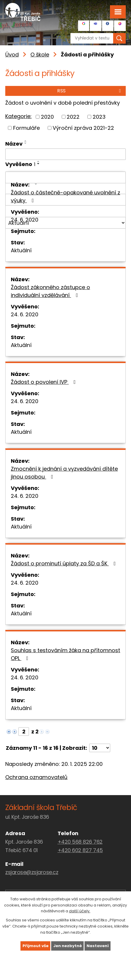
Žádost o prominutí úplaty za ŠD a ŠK (64, 563)
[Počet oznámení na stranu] (99, 748)
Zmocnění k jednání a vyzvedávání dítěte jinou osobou (64, 472)
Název (14, 143)
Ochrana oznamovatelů (36, 777)
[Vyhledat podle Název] (65, 154)
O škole (39, 54)
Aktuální (21, 250)
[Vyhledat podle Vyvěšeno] (65, 177)
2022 (73, 116)
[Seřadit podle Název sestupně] (26, 143)
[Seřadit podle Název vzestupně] (26, 141)
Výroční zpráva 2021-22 (83, 128)
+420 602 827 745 (80, 850)
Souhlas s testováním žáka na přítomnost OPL (65, 654)
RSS (90, 90)
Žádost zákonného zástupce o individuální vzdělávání (50, 291)
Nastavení (98, 946)
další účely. (79, 911)
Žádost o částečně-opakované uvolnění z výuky (65, 196)
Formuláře (26, 128)
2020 (47, 116)
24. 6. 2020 (24, 219)
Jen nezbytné (67, 946)
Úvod (12, 54)
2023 (99, 116)
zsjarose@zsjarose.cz (31, 872)
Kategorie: (18, 116)
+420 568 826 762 (80, 841)
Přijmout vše (36, 946)
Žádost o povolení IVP (44, 382)
